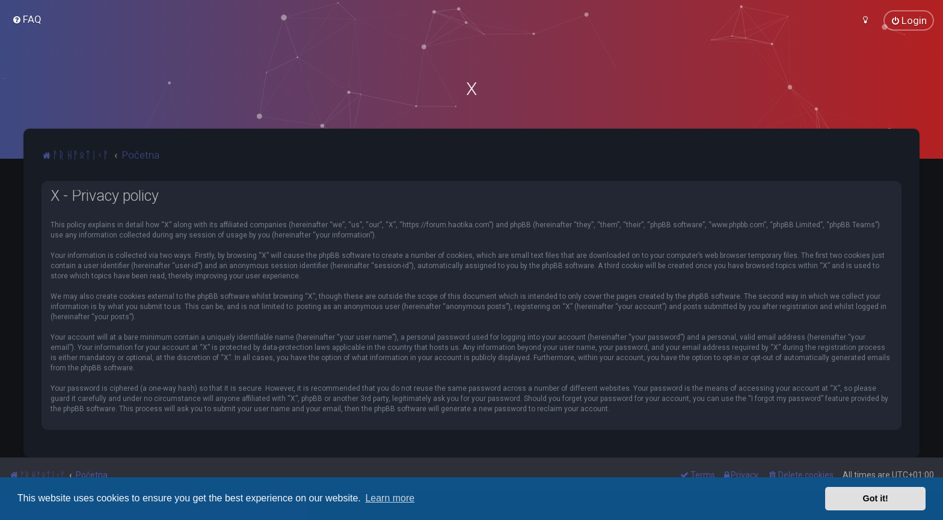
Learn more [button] (389, 498)
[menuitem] (27, 19)
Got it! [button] (875, 498)
